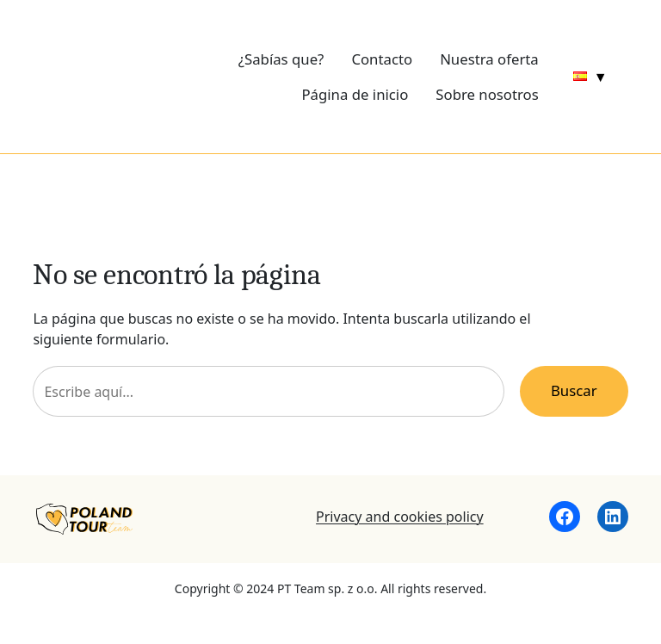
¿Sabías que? (281, 59)
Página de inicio (354, 94)
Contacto (381, 59)
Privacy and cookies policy (400, 516)
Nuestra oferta (489, 59)
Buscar (574, 390)
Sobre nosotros (487, 94)
